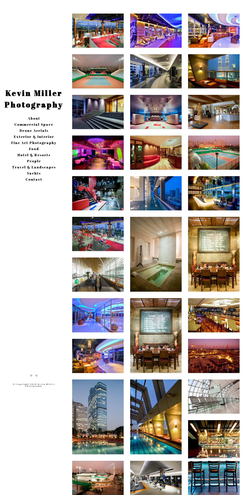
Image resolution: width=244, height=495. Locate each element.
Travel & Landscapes (34, 167)
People (34, 161)
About (34, 118)
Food (34, 149)
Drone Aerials (33, 130)
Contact (34, 179)
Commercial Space (33, 124)
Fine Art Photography (34, 142)
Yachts (34, 173)
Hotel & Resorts (33, 155)
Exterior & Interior (34, 136)
